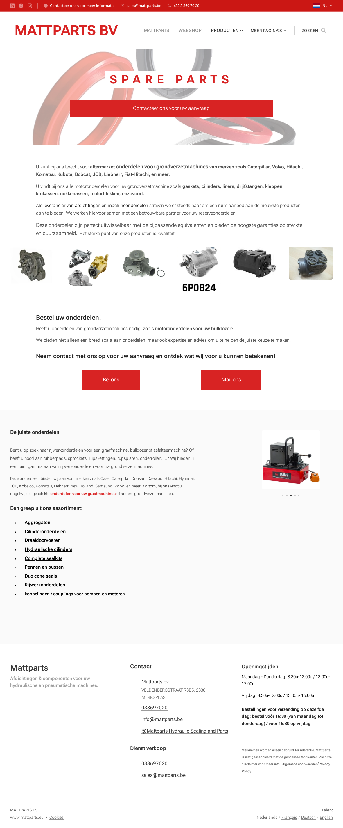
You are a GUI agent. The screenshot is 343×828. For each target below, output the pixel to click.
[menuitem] (163, 30)
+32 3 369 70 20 (186, 5)
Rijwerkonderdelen (45, 584)
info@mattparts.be (162, 719)
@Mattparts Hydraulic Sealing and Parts (184, 731)
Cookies (56, 817)
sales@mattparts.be (144, 5)
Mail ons (231, 379)
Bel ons (111, 379)
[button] (313, 30)
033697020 (154, 708)
